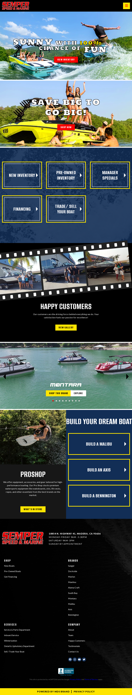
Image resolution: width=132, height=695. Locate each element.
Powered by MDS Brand (53, 691)
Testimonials (74, 646)
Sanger (71, 565)
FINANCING (22, 209)
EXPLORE (78, 393)
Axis (70, 609)
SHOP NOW (66, 127)
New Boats (9, 565)
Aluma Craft (74, 587)
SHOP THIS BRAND (58, 393)
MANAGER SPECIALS (110, 175)
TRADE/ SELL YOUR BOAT (66, 209)
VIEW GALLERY (66, 327)
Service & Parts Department (17, 629)
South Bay (72, 593)
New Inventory (22, 175)
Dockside (72, 571)
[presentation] (4, 376)
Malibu (71, 604)
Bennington (73, 614)
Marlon (71, 576)
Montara (72, 598)
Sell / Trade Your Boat (14, 651)
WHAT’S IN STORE (33, 509)
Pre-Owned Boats (12, 571)
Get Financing (10, 576)
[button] (53, 400)
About (71, 629)
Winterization (10, 640)
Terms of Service (91, 679)
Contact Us (73, 651)
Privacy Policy (75, 679)
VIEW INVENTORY (66, 59)
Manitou (72, 582)
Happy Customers (76, 640)
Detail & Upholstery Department (19, 646)
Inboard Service (11, 635)
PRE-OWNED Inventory (66, 175)
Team (70, 635)
